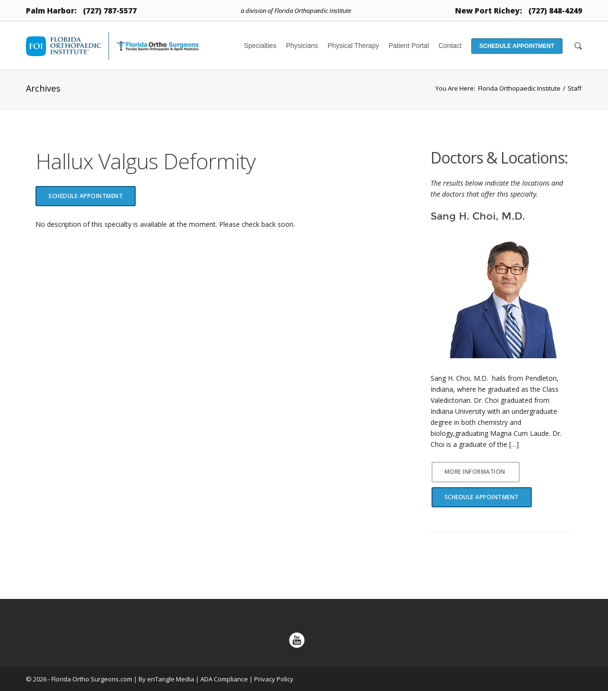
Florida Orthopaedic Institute (519, 88)
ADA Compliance (224, 679)
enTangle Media (170, 679)
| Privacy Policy (271, 679)
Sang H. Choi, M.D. (478, 216)
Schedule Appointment (516, 46)
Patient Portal (408, 45)
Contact (450, 45)
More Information (474, 472)
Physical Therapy (353, 45)
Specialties (260, 45)
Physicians (302, 45)
